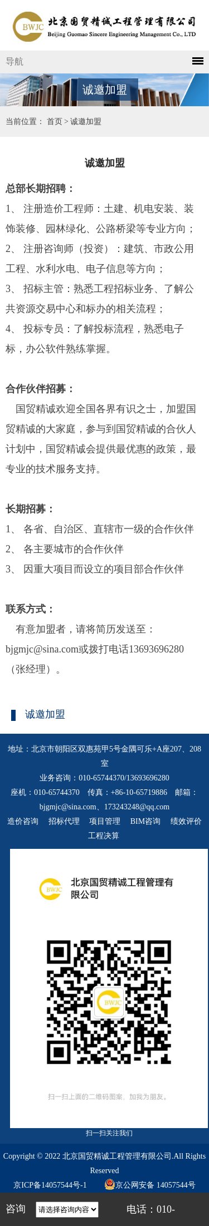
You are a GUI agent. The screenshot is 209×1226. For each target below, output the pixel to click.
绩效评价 (186, 821)
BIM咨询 (145, 821)
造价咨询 (22, 821)
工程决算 (103, 836)
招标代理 (64, 821)
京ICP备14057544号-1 (49, 1185)
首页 (54, 121)
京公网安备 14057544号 (150, 1185)
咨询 (16, 1208)
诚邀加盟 (85, 121)
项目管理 (104, 821)
